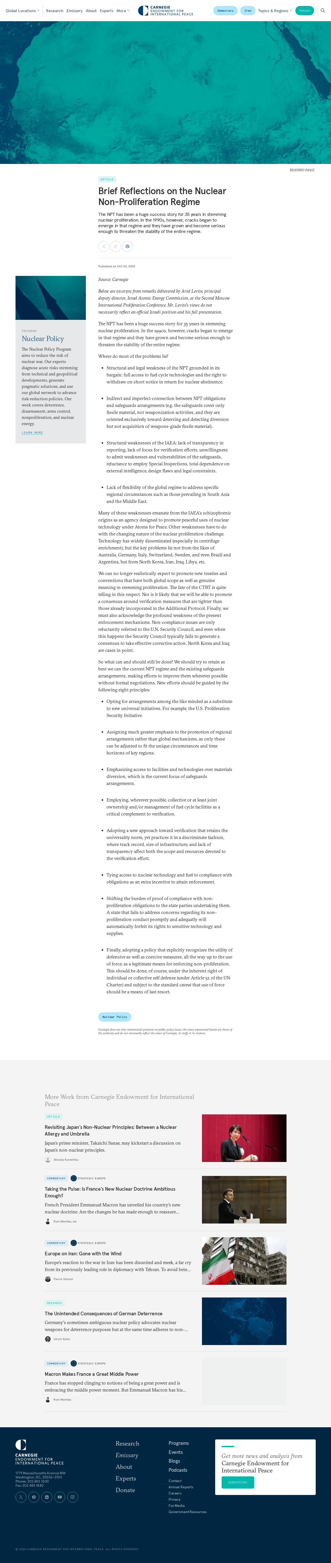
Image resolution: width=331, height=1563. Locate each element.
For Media (177, 1505)
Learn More (32, 432)
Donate (304, 10)
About (91, 10)
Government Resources (188, 1511)
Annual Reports (181, 1487)
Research (54, 10)
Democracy (225, 10)
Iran (248, 10)
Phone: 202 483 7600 (32, 1481)
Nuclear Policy (114, 1017)
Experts (107, 10)
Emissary (74, 10)
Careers (175, 1493)
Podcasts (178, 1470)
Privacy (174, 1499)
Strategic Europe (92, 1178)
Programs (179, 1443)
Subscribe (237, 1482)
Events (176, 1452)
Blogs (174, 1461)
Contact (175, 1480)
